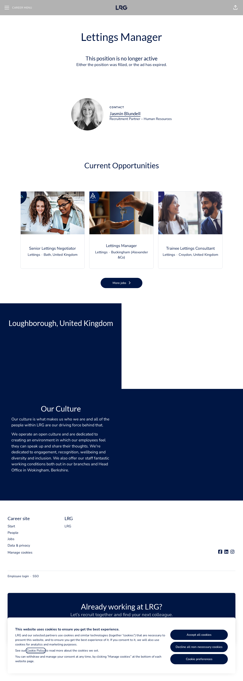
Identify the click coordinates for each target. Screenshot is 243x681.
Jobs (11, 539)
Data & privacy (19, 545)
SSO (36, 576)
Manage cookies (20, 552)
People (13, 532)
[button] (235, 7)
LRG (68, 526)
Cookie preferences (199, 659)
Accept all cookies (199, 635)
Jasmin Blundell (125, 113)
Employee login (18, 576)
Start (11, 526)
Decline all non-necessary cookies (199, 647)
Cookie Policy (36, 650)
